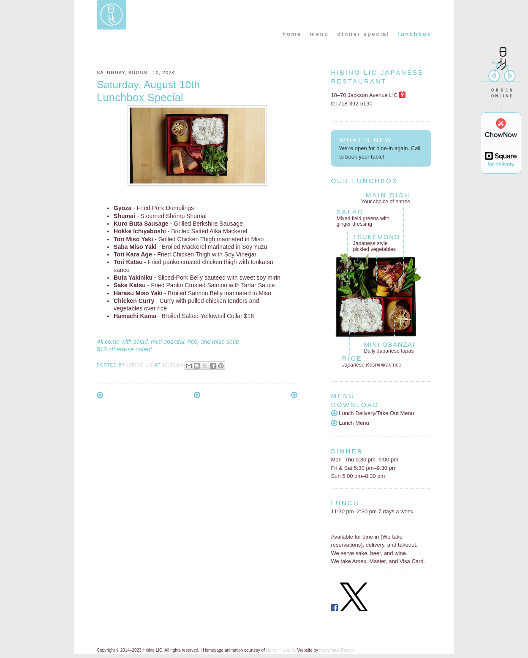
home (291, 34)
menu (319, 34)
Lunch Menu (350, 423)
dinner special (363, 34)
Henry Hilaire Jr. (281, 650)
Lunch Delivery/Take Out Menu (372, 413)
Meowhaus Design (336, 650)
